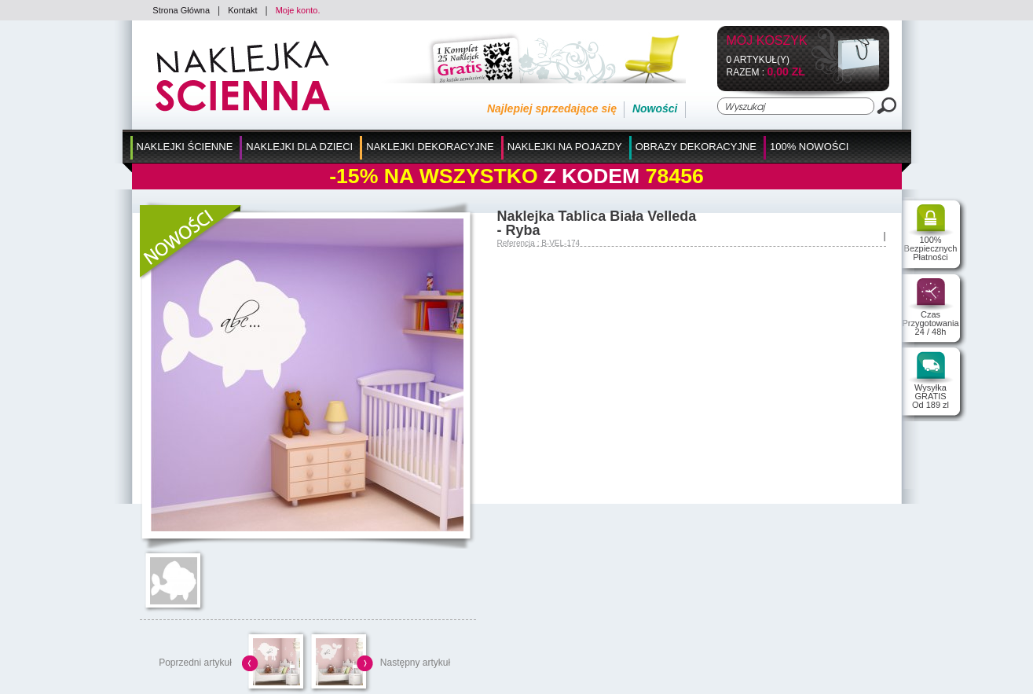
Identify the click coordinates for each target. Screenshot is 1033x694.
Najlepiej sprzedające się (552, 108)
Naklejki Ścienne (185, 146)
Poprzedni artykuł (195, 662)
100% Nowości (809, 146)
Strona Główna (181, 10)
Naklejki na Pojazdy (564, 146)
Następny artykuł (415, 662)
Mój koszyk (767, 41)
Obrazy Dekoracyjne (696, 146)
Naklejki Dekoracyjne (430, 146)
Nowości (655, 108)
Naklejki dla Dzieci (299, 146)
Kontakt (242, 10)
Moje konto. (298, 10)
